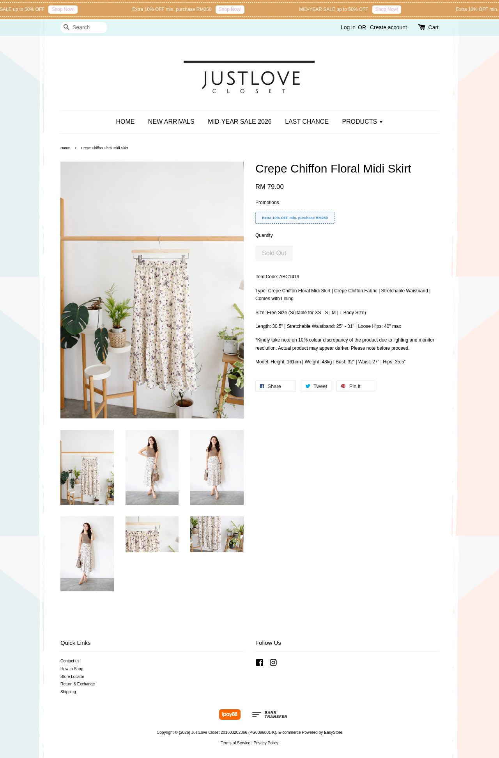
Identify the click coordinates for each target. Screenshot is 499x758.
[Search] (83, 27)
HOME (125, 121)
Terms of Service (235, 743)
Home (65, 148)
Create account (388, 27)
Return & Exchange (77, 684)
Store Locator (72, 676)
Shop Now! (65, 9)
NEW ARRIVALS (171, 121)
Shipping (68, 692)
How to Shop (71, 669)
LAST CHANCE (307, 121)
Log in (348, 27)
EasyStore (333, 732)
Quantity (264, 235)
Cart (433, 27)
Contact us (70, 661)
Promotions (267, 202)
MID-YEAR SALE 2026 (240, 121)
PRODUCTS (362, 121)
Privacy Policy (265, 743)
